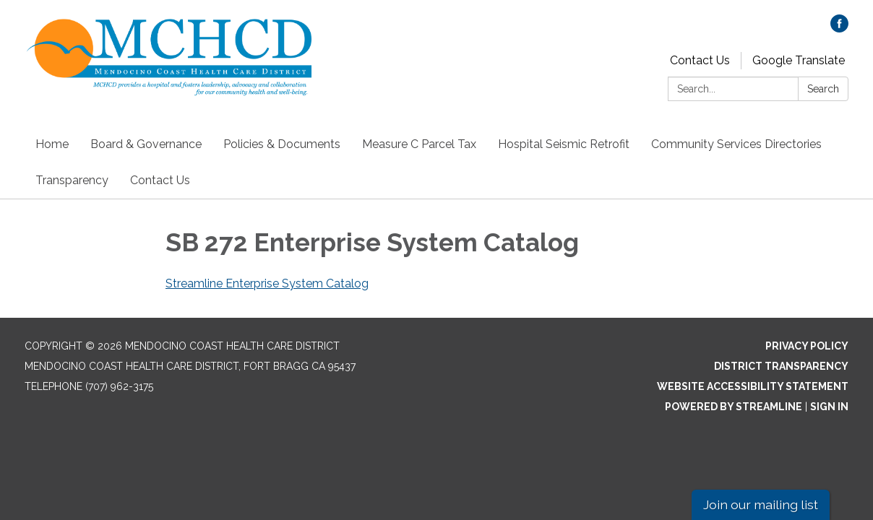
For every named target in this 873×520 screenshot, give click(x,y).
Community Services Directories (736, 144)
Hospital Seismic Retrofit (563, 144)
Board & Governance (146, 144)
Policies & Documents (281, 144)
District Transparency (781, 366)
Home (52, 144)
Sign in (829, 406)
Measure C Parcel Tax (419, 144)
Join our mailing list (760, 504)
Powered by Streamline (733, 406)
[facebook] (839, 28)
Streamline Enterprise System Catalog (267, 283)
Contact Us (700, 60)
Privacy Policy (806, 346)
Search (823, 89)
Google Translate (798, 60)
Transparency (71, 180)
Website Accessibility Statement (752, 386)
